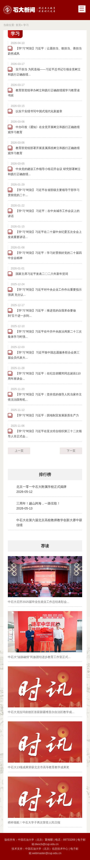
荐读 (45, 546)
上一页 (19, 450)
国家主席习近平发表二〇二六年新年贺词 (42, 273)
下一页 (71, 450)
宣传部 (49, 839)
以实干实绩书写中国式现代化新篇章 (39, 111)
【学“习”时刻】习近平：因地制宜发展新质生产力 (47, 415)
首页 (18, 25)
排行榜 (45, 474)
